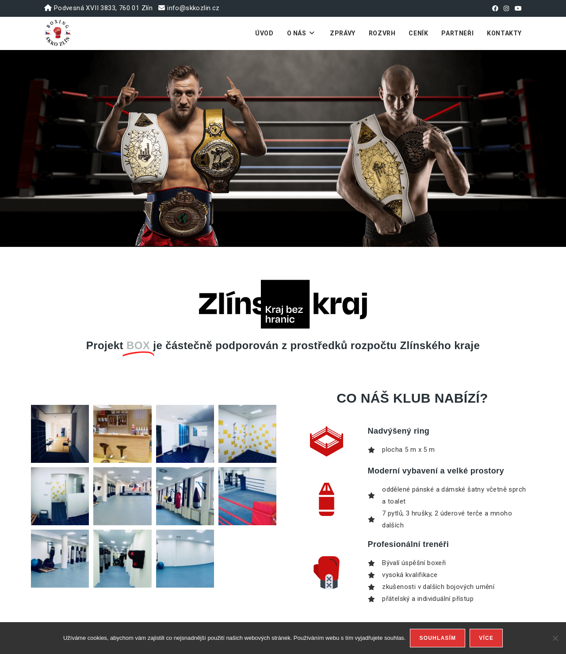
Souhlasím (437, 638)
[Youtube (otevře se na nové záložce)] (517, 8)
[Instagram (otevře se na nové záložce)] (506, 8)
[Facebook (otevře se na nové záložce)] (495, 8)
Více (486, 638)
